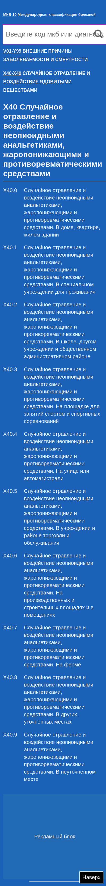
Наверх (91, 877)
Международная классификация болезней (49, 14)
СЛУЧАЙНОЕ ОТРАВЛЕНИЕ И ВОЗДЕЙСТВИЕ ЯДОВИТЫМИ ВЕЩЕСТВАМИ (46, 82)
